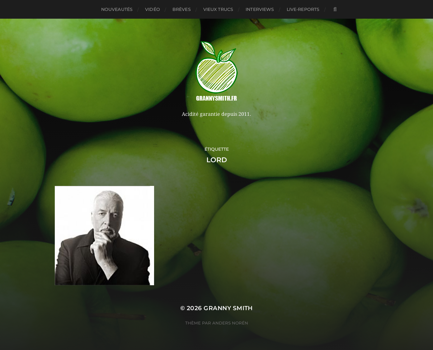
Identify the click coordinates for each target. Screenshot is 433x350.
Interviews (260, 9)
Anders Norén (230, 322)
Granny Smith (228, 308)
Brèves (181, 9)
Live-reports (303, 9)
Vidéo (152, 9)
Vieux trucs (218, 9)
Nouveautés (117, 9)
